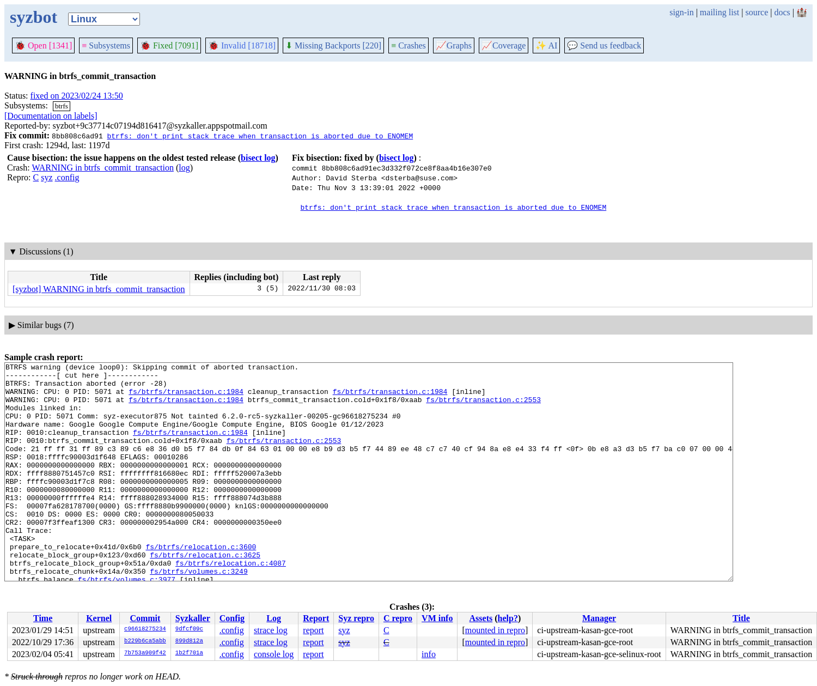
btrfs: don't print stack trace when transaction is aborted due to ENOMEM (260, 136)
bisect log (258, 157)
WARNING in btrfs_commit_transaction (102, 167)
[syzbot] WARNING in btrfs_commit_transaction (99, 289)
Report (316, 618)
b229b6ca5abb (145, 641)
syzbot (33, 17)
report (313, 630)
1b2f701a (189, 653)
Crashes (408, 45)
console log (274, 654)
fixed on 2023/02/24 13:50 (77, 95)
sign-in (681, 12)
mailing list (719, 12)
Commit (145, 618)
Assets (481, 618)
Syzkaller (192, 618)
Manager (599, 618)
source (757, 12)
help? (508, 618)
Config (232, 618)
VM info (437, 618)
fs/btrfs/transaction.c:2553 (483, 407)
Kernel (99, 618)
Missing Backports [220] (333, 45)
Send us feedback (604, 45)
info (429, 654)
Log (273, 618)
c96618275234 (145, 629)
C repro (397, 618)
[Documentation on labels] (50, 115)
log (184, 167)
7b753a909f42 (145, 653)
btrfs (61, 106)
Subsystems (106, 45)
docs (782, 12)
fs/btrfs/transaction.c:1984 (186, 398)
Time (42, 618)
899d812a (189, 641)
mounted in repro (495, 630)
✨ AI (546, 45)
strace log (271, 630)
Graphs (454, 45)
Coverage (503, 45)
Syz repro (356, 618)
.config (67, 177)
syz (46, 177)
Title (741, 618)
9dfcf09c (189, 629)
